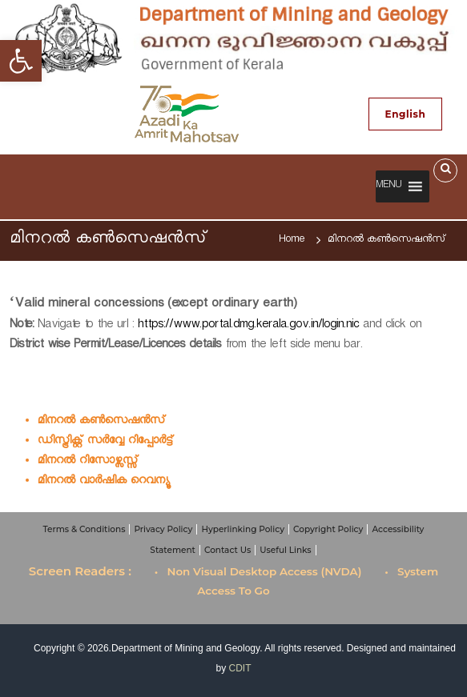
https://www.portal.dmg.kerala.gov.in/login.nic (248, 326)
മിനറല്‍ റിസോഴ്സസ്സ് (88, 462)
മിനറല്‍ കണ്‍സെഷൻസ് (102, 422)
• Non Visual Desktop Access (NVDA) (258, 571)
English (405, 114)
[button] (388, 186)
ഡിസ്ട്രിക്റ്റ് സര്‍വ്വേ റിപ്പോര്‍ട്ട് (106, 442)
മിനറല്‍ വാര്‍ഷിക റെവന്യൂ (103, 482)
